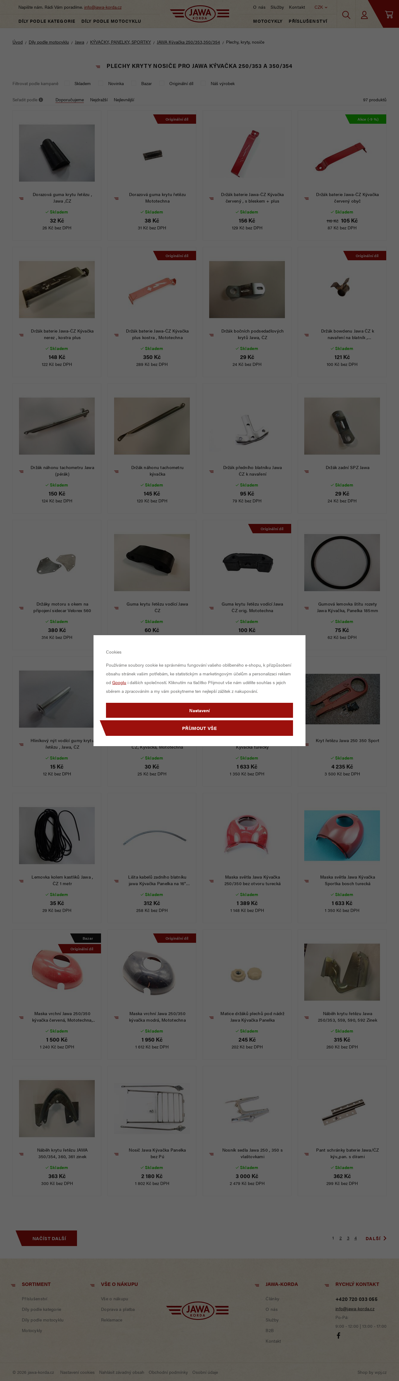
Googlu (119, 682)
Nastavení (199, 710)
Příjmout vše (199, 728)
